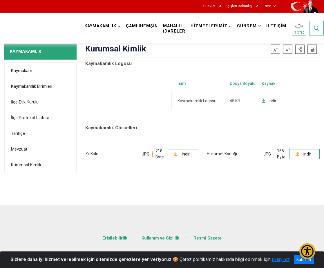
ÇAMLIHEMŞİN (142, 26)
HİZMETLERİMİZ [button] (209, 26)
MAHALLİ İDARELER (174, 29)
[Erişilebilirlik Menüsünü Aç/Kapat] (307, 251)
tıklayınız (281, 259)
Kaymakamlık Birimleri (31, 86)
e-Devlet (209, 6)
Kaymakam (21, 70)
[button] (300, 49)
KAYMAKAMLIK (25, 51)
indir (269, 101)
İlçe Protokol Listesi (30, 117)
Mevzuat (19, 149)
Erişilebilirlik (114, 237)
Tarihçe (18, 133)
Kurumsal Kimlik (26, 164)
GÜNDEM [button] (247, 26)
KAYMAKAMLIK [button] (101, 26)
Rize (267, 6)
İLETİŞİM (277, 26)
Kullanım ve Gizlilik (160, 237)
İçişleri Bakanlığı (240, 6)
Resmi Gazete (207, 237)
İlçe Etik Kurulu (25, 102)
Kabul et (303, 259)
